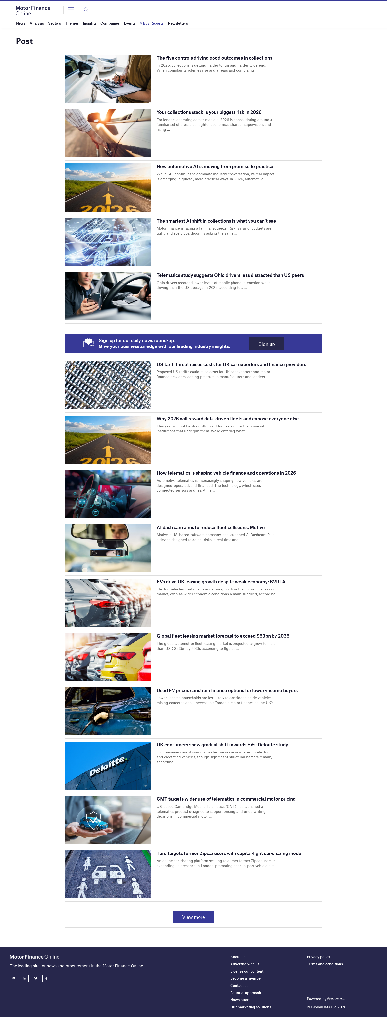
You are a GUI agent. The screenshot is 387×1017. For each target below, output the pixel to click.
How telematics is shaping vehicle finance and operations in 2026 (226, 473)
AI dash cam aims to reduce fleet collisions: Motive (211, 527)
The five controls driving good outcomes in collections (214, 58)
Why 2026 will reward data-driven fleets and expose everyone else (228, 418)
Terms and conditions (325, 964)
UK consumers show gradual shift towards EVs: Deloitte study (222, 744)
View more (193, 917)
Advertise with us (244, 964)
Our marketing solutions (250, 1007)
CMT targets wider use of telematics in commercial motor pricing (226, 799)
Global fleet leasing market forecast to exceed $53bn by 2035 (223, 636)
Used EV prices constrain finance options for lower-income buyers (227, 690)
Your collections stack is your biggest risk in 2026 (209, 112)
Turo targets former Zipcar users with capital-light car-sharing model (230, 853)
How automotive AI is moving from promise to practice (215, 166)
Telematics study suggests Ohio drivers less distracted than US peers (230, 275)
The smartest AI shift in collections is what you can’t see (216, 221)
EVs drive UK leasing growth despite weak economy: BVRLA (221, 581)
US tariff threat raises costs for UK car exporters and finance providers (231, 364)
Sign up (266, 344)
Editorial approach (245, 992)
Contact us (239, 985)
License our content (246, 971)
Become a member (246, 978)
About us (237, 957)
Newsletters (240, 999)
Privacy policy (318, 957)
